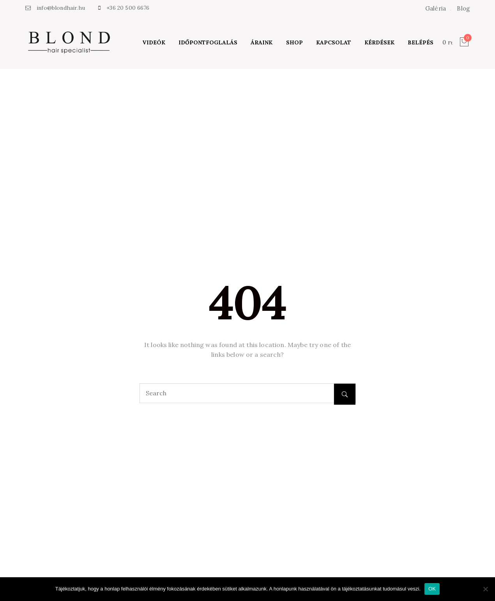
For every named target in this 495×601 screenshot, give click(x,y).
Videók (153, 42)
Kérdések (379, 42)
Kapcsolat (333, 42)
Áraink (261, 42)
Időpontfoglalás (208, 42)
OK (432, 589)
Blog (463, 8)
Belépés (420, 42)
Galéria (435, 8)
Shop (294, 42)
